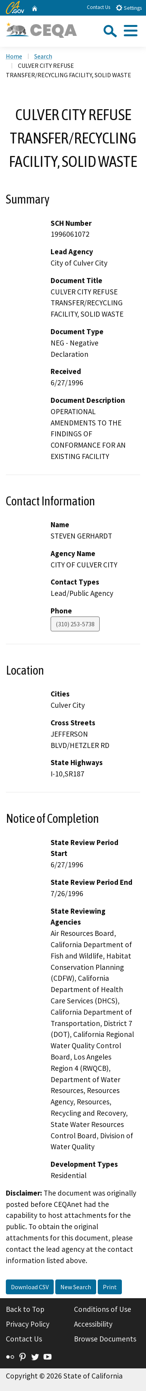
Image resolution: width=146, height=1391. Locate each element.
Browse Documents (105, 1338)
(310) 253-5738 (75, 624)
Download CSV (30, 1287)
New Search (75, 1287)
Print (110, 1287)
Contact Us (98, 7)
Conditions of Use (102, 1309)
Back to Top (25, 1309)
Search (43, 56)
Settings (129, 7)
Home (14, 56)
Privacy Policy (27, 1324)
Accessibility (93, 1324)
